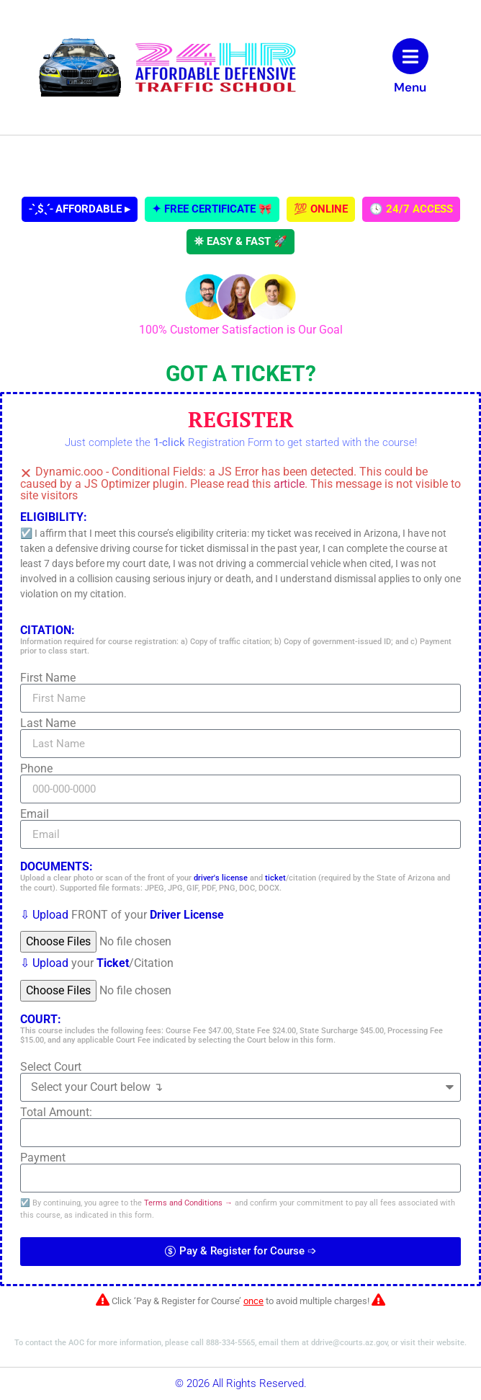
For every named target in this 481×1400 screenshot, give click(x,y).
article (289, 484)
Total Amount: (56, 1112)
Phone (36, 769)
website (450, 1342)
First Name (48, 678)
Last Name (48, 723)
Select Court (50, 1067)
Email (34, 814)
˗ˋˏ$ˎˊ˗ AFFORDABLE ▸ (79, 208)
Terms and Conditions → (188, 1203)
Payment (43, 1158)
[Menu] (410, 56)
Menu (410, 87)
